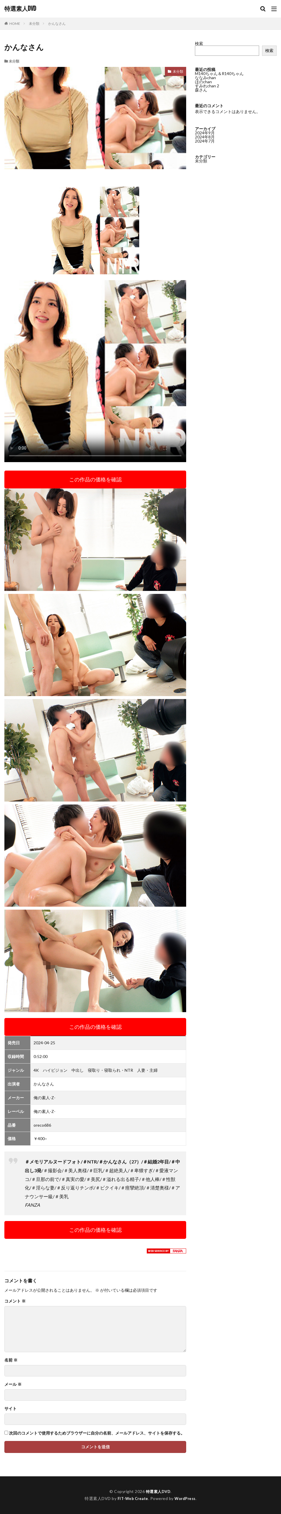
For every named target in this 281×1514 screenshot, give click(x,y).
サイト (10, 1409)
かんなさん (57, 23)
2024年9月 (205, 132)
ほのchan (203, 81)
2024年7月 (205, 140)
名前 (11, 1360)
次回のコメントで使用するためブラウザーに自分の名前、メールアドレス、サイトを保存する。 (97, 1433)
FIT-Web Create (131, 1498)
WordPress (186, 1498)
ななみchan (205, 77)
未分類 (34, 23)
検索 (199, 43)
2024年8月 (205, 136)
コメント (15, 1301)
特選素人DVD (20, 9)
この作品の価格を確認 (95, 479)
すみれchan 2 (207, 85)
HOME (14, 23)
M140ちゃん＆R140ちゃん (219, 73)
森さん (201, 89)
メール (13, 1384)
